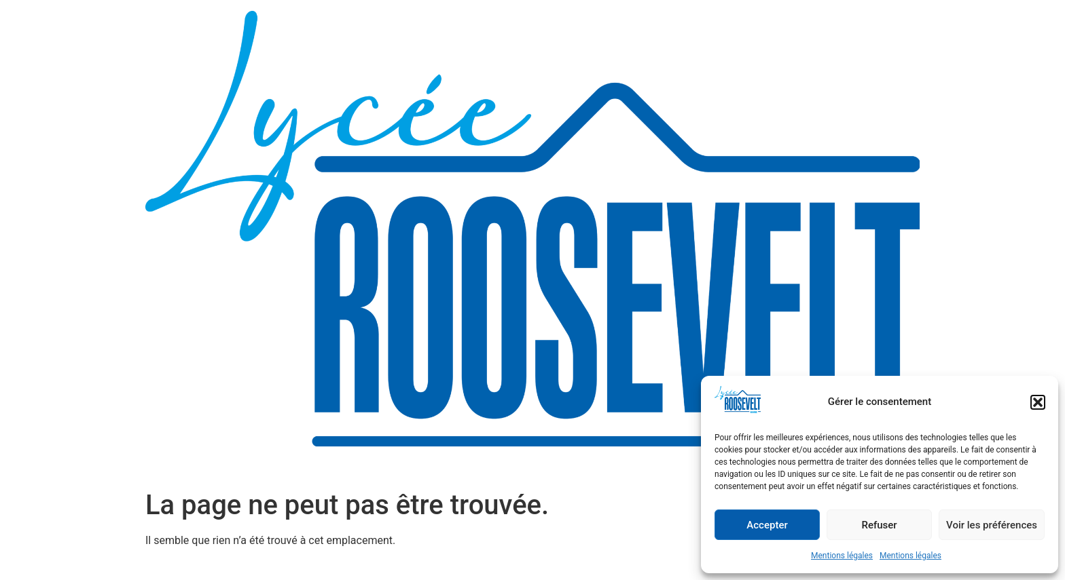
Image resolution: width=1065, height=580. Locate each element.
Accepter (766, 525)
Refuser (879, 525)
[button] (1038, 402)
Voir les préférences (991, 525)
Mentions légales (842, 555)
